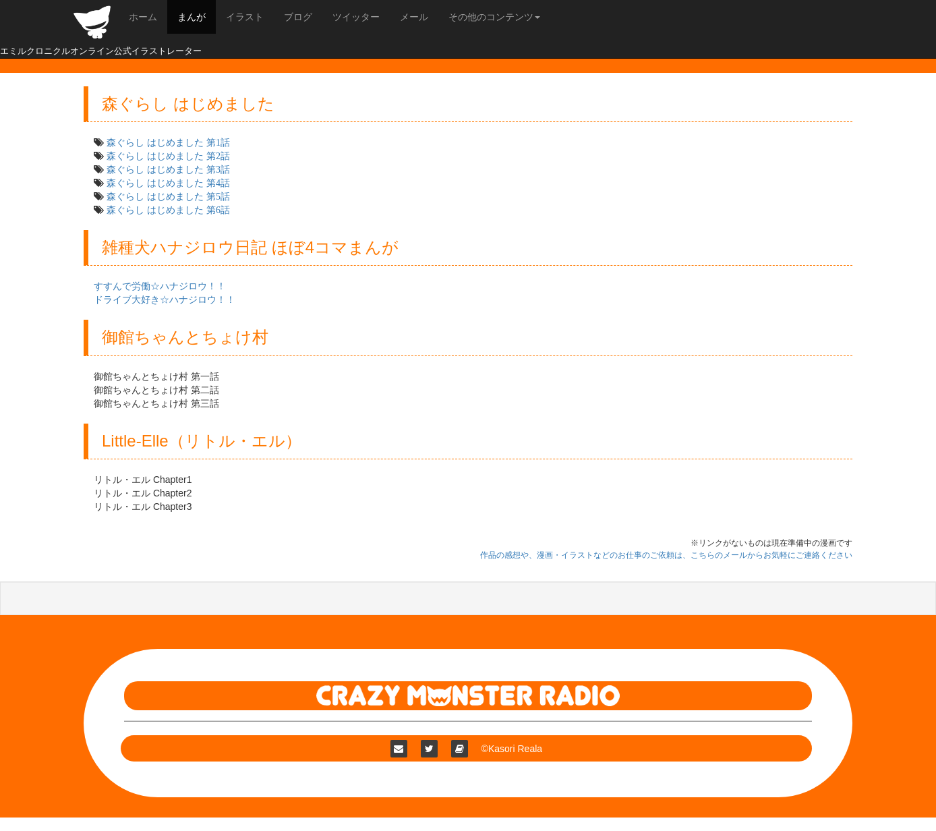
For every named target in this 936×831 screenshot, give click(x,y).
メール (414, 16)
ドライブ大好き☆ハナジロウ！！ (164, 299)
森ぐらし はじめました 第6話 (168, 209)
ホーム (143, 16)
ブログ (298, 16)
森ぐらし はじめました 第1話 (168, 142)
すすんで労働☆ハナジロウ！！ (160, 286)
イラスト (245, 16)
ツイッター (356, 16)
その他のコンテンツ (494, 16)
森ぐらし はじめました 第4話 (168, 183)
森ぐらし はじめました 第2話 (168, 156)
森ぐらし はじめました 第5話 (168, 196)
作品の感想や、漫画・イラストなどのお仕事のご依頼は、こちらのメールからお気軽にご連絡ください (666, 555)
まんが (191, 16)
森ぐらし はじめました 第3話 (168, 169)
